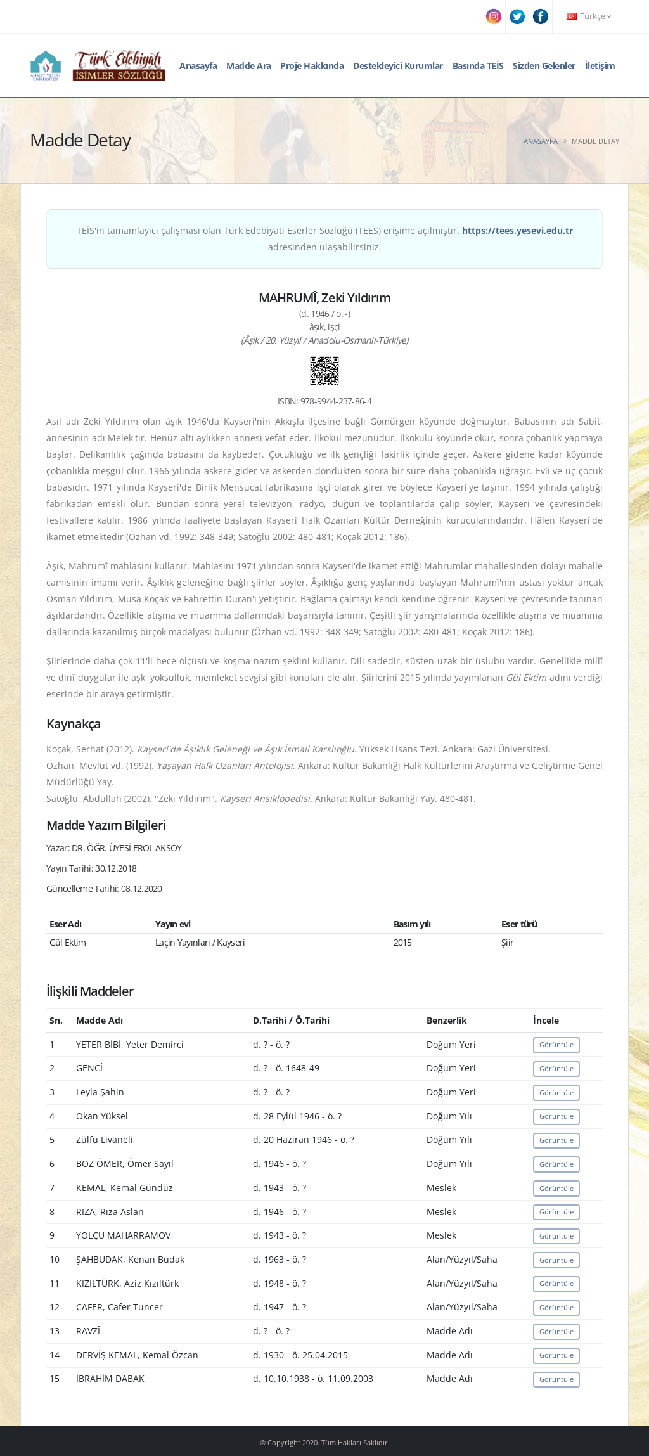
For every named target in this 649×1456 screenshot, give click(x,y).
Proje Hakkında (312, 66)
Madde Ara (248, 66)
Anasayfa (198, 66)
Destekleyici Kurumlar (398, 66)
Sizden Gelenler (544, 66)
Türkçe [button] (589, 16)
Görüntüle (556, 1044)
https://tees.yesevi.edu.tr (517, 230)
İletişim (600, 66)
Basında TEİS (478, 66)
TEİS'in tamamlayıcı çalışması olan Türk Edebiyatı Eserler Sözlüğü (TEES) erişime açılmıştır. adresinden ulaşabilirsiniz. (325, 238)
